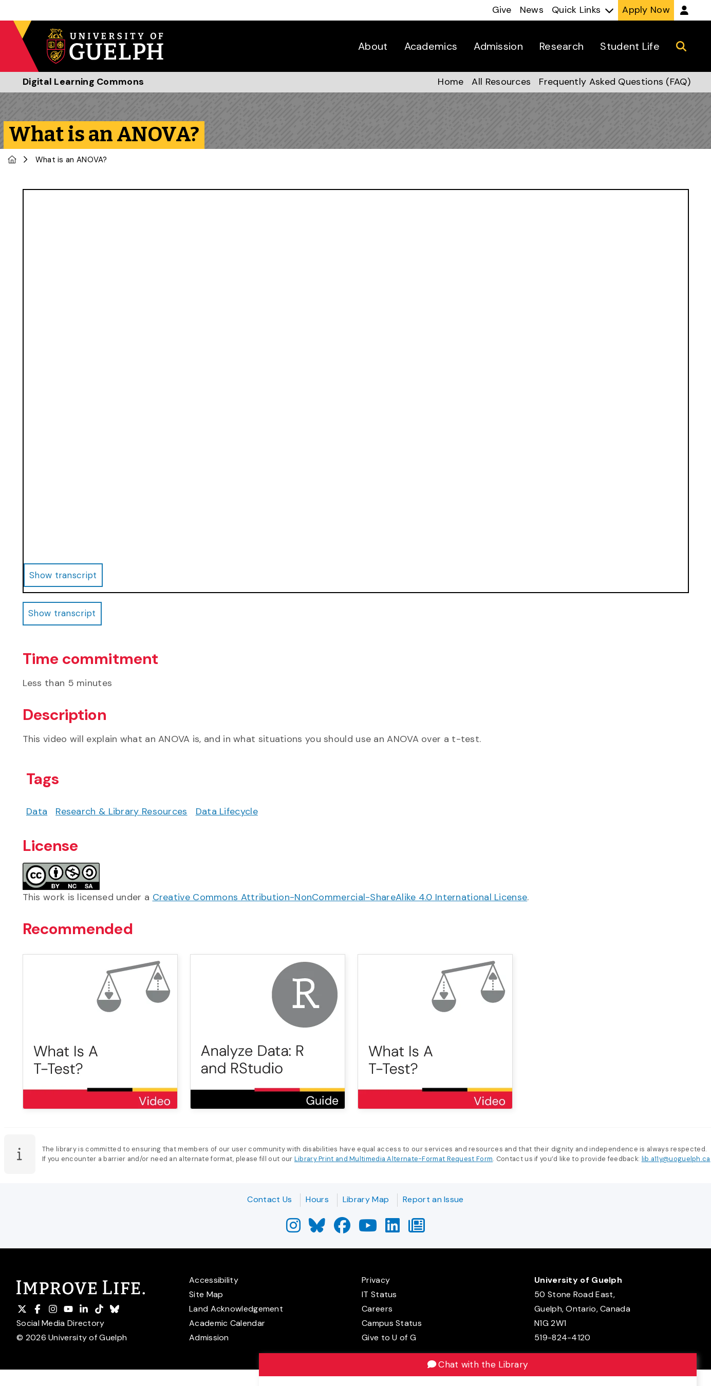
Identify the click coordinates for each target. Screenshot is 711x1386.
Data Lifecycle (227, 814)
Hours (317, 1199)
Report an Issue (433, 1199)
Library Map (366, 1199)
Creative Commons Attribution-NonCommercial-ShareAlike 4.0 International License (340, 900)
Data (36, 814)
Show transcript (65, 615)
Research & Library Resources (121, 814)
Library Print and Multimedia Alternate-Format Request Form (393, 1161)
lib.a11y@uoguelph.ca (676, 1161)
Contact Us (269, 1199)
